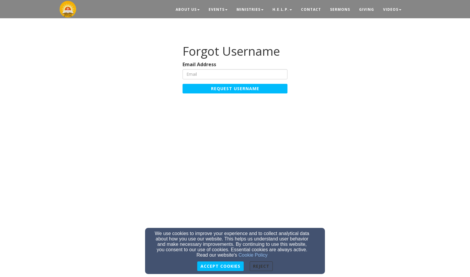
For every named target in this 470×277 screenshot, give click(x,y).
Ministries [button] (249, 9)
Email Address (199, 64)
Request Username (235, 88)
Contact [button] (311, 9)
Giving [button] (366, 9)
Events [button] (218, 9)
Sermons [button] (340, 9)
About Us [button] (188, 9)
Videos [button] (392, 9)
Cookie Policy (253, 255)
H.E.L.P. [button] (282, 9)
